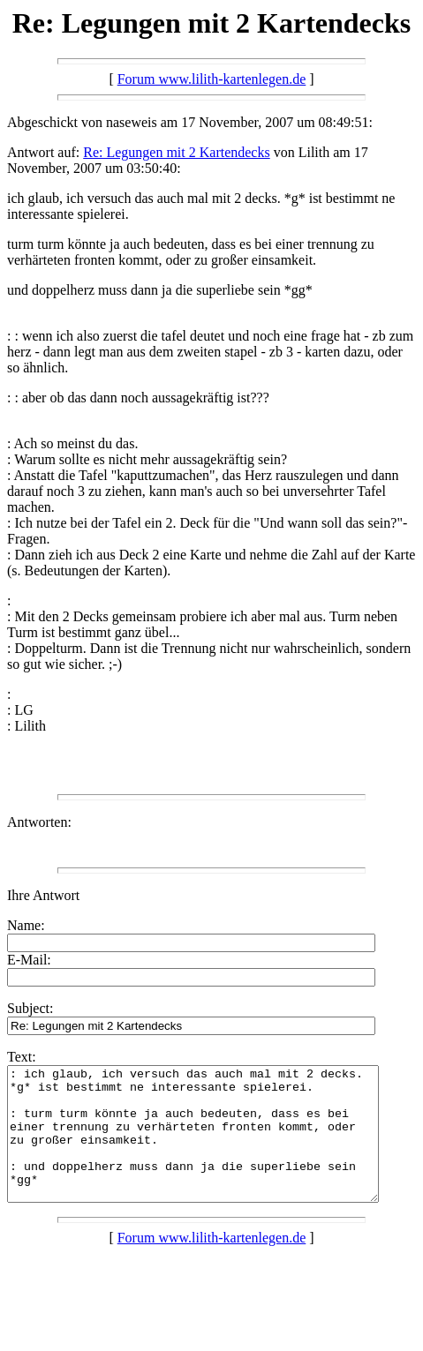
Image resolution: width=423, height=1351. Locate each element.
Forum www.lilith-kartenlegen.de (211, 78)
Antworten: (39, 821)
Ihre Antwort (43, 895)
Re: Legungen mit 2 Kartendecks (176, 152)
